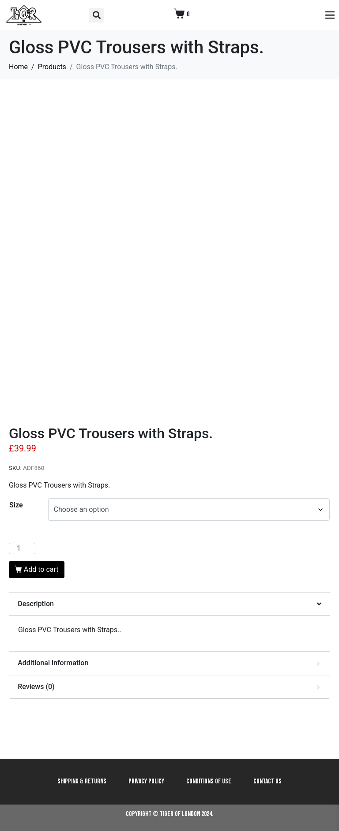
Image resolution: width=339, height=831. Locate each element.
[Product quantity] (22, 548)
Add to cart (41, 569)
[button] (96, 15)
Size (16, 505)
